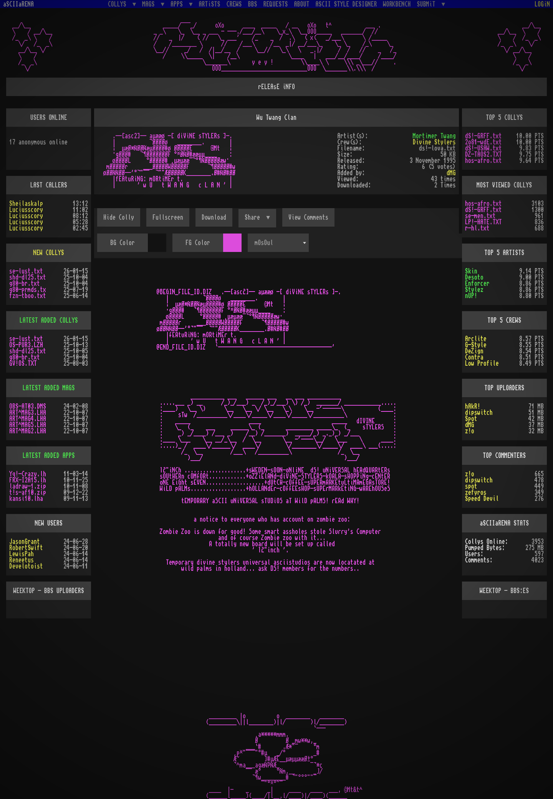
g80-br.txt (24, 283)
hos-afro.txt (483, 160)
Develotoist (26, 566)
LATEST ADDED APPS (49, 456)
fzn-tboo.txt (27, 296)
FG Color (197, 243)
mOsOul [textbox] (264, 243)
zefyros (476, 492)
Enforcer (477, 283)
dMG (451, 173)
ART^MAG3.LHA (27, 412)
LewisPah (21, 554)
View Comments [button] (308, 217)
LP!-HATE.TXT (483, 222)
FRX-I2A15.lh (27, 480)
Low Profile (482, 363)
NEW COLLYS (48, 253)
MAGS (149, 4)
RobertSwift (26, 548)
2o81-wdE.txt (483, 142)
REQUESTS (275, 4)
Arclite (476, 339)
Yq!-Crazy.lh (27, 474)
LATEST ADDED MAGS (49, 388)
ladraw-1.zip (27, 486)
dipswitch (479, 412)
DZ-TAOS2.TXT (483, 154)
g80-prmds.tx (27, 290)
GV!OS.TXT (23, 363)
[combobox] (278, 243)
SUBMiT (428, 4)
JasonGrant (24, 542)
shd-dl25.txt (27, 277)
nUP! (471, 296)
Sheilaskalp (26, 204)
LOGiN (542, 4)
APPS (178, 4)
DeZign (474, 351)
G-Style (476, 345)
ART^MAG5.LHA (27, 425)
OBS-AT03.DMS (27, 406)
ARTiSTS (209, 4)
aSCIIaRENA (18, 4)
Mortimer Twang (434, 136)
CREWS (234, 4)
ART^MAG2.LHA (27, 431)
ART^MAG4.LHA (27, 419)
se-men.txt (480, 216)
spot (471, 486)
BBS (252, 4)
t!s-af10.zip (27, 492)
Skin (471, 271)
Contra (474, 357)
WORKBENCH (397, 4)
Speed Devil (482, 499)
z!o (469, 431)
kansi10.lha (26, 499)
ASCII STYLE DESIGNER (346, 4)
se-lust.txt (26, 271)
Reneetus (21, 560)
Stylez (474, 290)
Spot (471, 419)
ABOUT (302, 4)
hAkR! (472, 406)
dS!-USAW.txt (483, 148)
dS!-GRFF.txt (483, 136)
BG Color (122, 243)
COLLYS (118, 4)
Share (254, 217)
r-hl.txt (477, 228)
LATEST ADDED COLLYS (49, 320)
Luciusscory (26, 210)
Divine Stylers (434, 142)
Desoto (474, 277)
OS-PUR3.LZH (26, 345)
